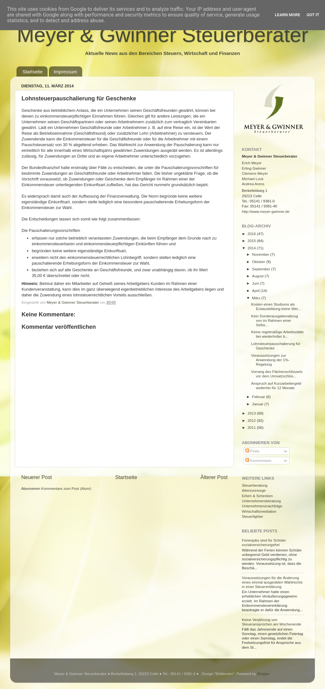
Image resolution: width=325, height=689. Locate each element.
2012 (252, 420)
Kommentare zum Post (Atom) (66, 488)
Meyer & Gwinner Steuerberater (162, 34)
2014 (252, 248)
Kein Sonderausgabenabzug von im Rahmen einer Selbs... (274, 320)
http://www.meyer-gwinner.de (265, 211)
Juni (256, 283)
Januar (258, 404)
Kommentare (258, 460)
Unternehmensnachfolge (262, 506)
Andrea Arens (253, 184)
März (256, 298)
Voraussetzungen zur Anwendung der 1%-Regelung (270, 359)
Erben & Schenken (257, 496)
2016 (252, 234)
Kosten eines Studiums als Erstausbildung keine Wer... (276, 306)
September (261, 269)
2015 (252, 241)
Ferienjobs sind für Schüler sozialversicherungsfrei (264, 542)
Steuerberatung (255, 485)
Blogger (263, 674)
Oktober (259, 262)
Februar (259, 397)
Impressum (65, 71)
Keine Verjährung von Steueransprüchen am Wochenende (271, 622)
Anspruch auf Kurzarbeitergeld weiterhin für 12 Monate (276, 385)
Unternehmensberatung (261, 501)
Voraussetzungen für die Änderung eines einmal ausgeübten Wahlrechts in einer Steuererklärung (272, 582)
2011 (252, 427)
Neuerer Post (36, 477)
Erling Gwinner (254, 168)
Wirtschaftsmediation (259, 511)
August (258, 276)
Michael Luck (252, 179)
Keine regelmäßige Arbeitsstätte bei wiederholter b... (277, 334)
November (261, 254)
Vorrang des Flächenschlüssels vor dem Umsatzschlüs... (276, 373)
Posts (252, 451)
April (256, 290)
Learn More (287, 14)
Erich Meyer (252, 163)
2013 (252, 413)
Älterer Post (214, 477)
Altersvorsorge (254, 490)
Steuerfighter (252, 516)
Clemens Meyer (255, 173)
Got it (313, 14)
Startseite (33, 71)
